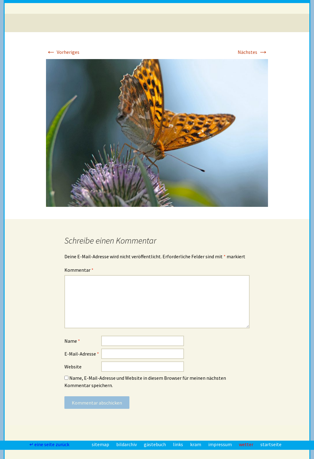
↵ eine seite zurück (49, 444)
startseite (270, 444)
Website (73, 367)
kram (196, 444)
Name (72, 341)
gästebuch (155, 444)
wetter (246, 444)
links (178, 444)
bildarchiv (127, 444)
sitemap (101, 444)
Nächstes (253, 52)
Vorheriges (62, 52)
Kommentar (79, 270)
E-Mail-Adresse (81, 354)
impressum (220, 444)
